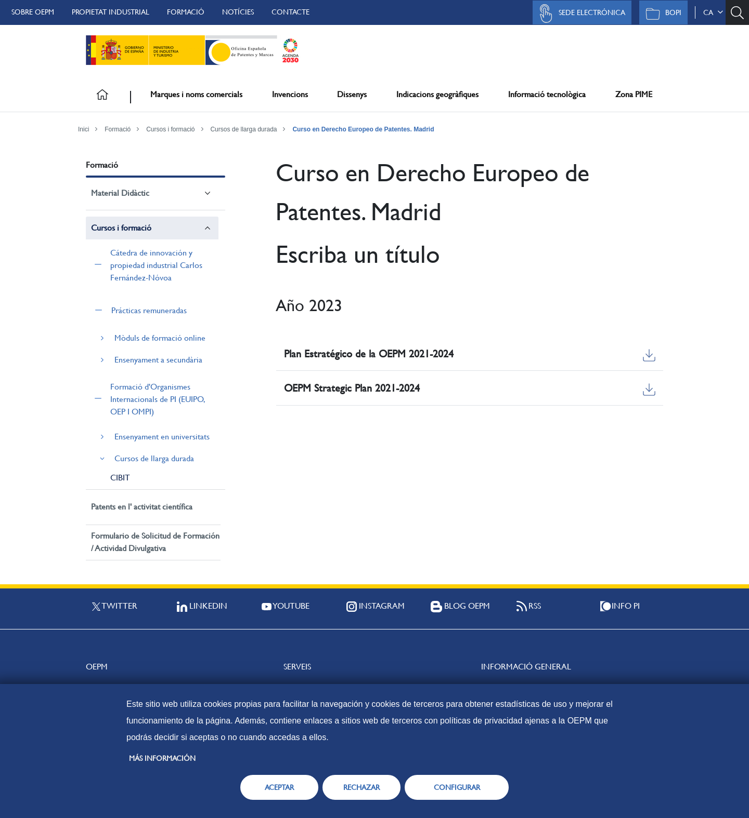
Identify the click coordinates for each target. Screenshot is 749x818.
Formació (185, 12)
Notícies (238, 12)
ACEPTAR (279, 787)
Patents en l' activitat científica (141, 507)
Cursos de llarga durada (243, 129)
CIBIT (120, 477)
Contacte (290, 12)
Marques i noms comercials (196, 94)
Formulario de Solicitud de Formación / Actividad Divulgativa (155, 542)
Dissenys (352, 94)
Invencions (290, 94)
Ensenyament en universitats (162, 436)
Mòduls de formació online (159, 338)
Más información (162, 758)
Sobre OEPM (32, 12)
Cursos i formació (170, 129)
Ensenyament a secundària (158, 360)
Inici (83, 129)
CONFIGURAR (457, 787)
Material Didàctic (120, 193)
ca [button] (713, 12)
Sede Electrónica (579, 13)
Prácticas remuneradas (149, 310)
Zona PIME (633, 94)
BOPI (660, 13)
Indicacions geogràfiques (437, 94)
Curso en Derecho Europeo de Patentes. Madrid (363, 129)
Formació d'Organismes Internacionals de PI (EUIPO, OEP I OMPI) (157, 399)
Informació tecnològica (547, 94)
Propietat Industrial (110, 12)
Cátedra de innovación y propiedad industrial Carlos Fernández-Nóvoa (156, 265)
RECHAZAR (361, 787)
